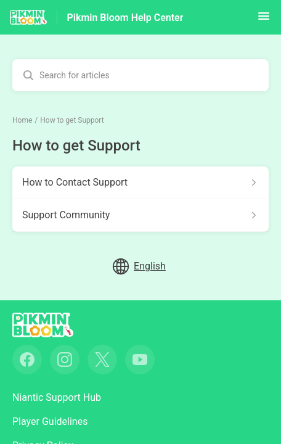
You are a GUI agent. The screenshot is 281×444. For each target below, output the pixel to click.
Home (22, 120)
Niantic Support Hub (56, 397)
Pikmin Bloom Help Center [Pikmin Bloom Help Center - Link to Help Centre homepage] (125, 17)
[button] (263, 20)
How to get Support (72, 120)
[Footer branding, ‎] (55, 325)
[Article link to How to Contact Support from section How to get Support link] (140, 182)
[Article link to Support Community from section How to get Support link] (140, 215)
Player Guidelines (50, 421)
